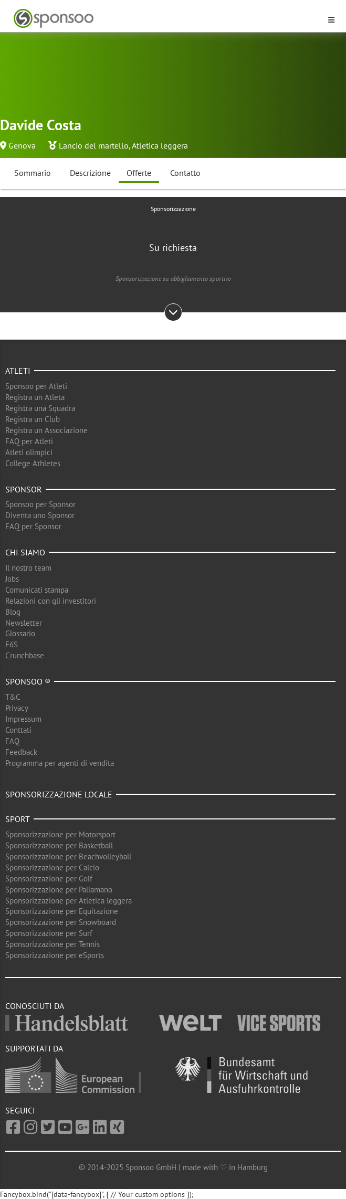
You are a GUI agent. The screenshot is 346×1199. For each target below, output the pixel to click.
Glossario (20, 633)
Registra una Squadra (40, 408)
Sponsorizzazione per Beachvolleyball (68, 856)
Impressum (23, 719)
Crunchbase (24, 655)
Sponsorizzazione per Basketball (59, 845)
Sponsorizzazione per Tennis (52, 944)
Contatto (185, 172)
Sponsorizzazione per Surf (48, 933)
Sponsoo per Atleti (36, 386)
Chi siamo (25, 552)
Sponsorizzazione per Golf (48, 879)
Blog (12, 612)
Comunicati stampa (36, 590)
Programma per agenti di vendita (59, 763)
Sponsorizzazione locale (58, 794)
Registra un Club (32, 419)
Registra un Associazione (46, 430)
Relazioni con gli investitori (50, 601)
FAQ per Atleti (29, 441)
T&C (12, 697)
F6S (11, 644)
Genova (22, 145)
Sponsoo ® (27, 681)
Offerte (139, 172)
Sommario (32, 172)
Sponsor (23, 489)
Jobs (12, 579)
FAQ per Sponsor (33, 526)
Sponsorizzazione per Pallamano (58, 890)
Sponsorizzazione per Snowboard (60, 922)
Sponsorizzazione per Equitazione (61, 911)
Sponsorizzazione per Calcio (52, 867)
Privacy (16, 708)
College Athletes (32, 463)
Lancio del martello (94, 145)
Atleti (17, 370)
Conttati (18, 730)
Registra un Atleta (35, 397)
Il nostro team (28, 568)
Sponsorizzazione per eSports (54, 955)
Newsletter (23, 623)
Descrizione (90, 172)
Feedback (21, 752)
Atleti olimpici (29, 452)
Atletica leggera (160, 145)
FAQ (12, 741)
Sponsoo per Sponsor (40, 504)
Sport (17, 819)
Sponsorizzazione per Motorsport (60, 834)
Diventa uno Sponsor (40, 515)
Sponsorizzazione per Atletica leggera (68, 901)
